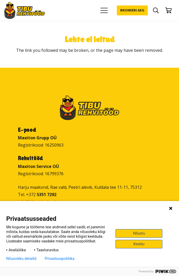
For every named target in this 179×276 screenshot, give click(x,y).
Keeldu (138, 244)
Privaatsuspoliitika (59, 258)
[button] (104, 10)
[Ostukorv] (168, 10)
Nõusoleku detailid (21, 258)
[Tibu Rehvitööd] (24, 10)
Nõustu (139, 233)
